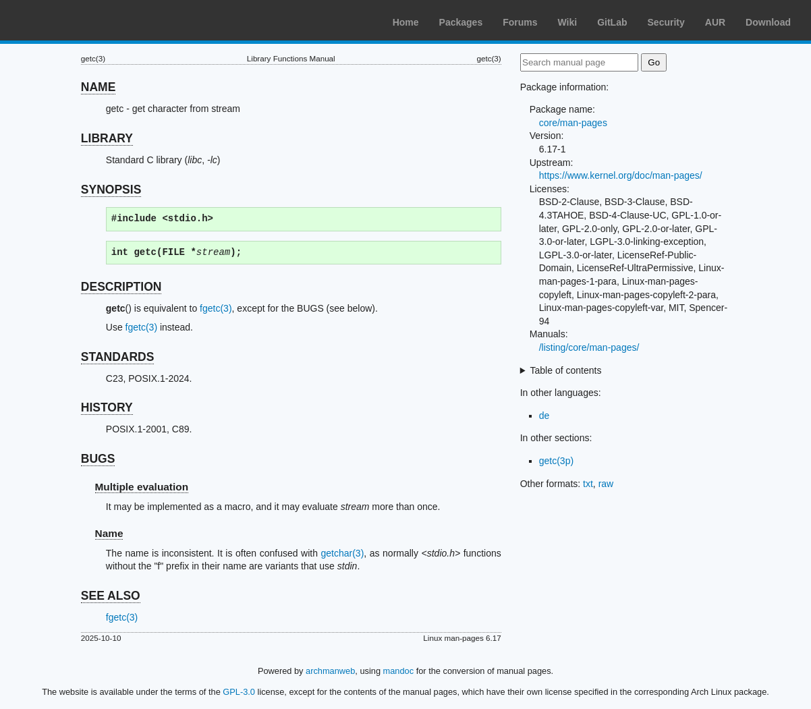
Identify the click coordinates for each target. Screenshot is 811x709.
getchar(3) (342, 553)
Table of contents (566, 370)
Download (768, 22)
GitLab (612, 22)
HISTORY (107, 407)
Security (666, 22)
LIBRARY (107, 138)
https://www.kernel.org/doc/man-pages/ (620, 175)
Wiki (568, 22)
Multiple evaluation (142, 486)
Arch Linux (74, 20)
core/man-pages (573, 122)
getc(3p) (556, 460)
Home (406, 22)
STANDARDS (118, 357)
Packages (461, 22)
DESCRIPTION (121, 286)
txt (588, 483)
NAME (98, 87)
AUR (715, 22)
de (544, 415)
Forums (520, 22)
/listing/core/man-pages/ (589, 347)
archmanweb (330, 671)
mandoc (398, 671)
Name (109, 533)
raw (606, 483)
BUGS (98, 458)
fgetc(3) (215, 308)
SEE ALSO (110, 595)
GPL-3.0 (239, 692)
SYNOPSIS (111, 189)
